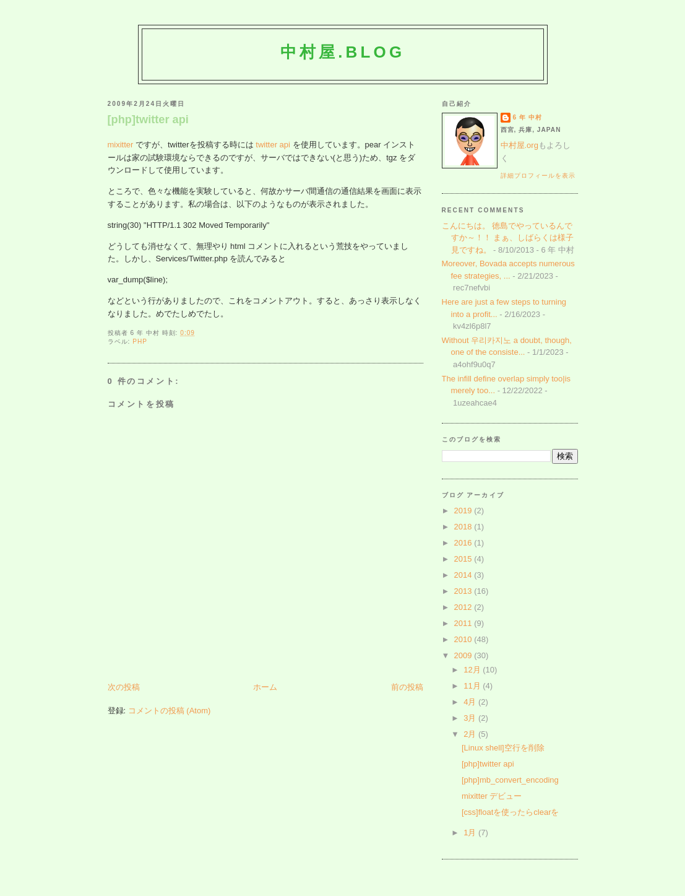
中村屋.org (519, 145)
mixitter (121, 144)
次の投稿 (124, 687)
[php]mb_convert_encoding (510, 780)
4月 (470, 702)
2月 (470, 734)
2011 (464, 623)
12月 (473, 669)
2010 (464, 639)
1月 (470, 832)
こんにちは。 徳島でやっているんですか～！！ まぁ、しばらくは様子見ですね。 (508, 237)
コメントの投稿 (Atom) (169, 710)
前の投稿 (407, 687)
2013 (464, 591)
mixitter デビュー (492, 796)
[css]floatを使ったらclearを (510, 812)
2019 (464, 510)
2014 (464, 575)
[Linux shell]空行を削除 (503, 747)
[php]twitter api (148, 119)
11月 (473, 685)
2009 (464, 655)
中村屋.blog (342, 52)
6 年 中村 (527, 117)
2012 (464, 607)
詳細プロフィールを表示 (538, 175)
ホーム (265, 687)
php (139, 341)
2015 (464, 558)
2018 (464, 526)
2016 (464, 542)
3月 (470, 718)
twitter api (273, 144)
